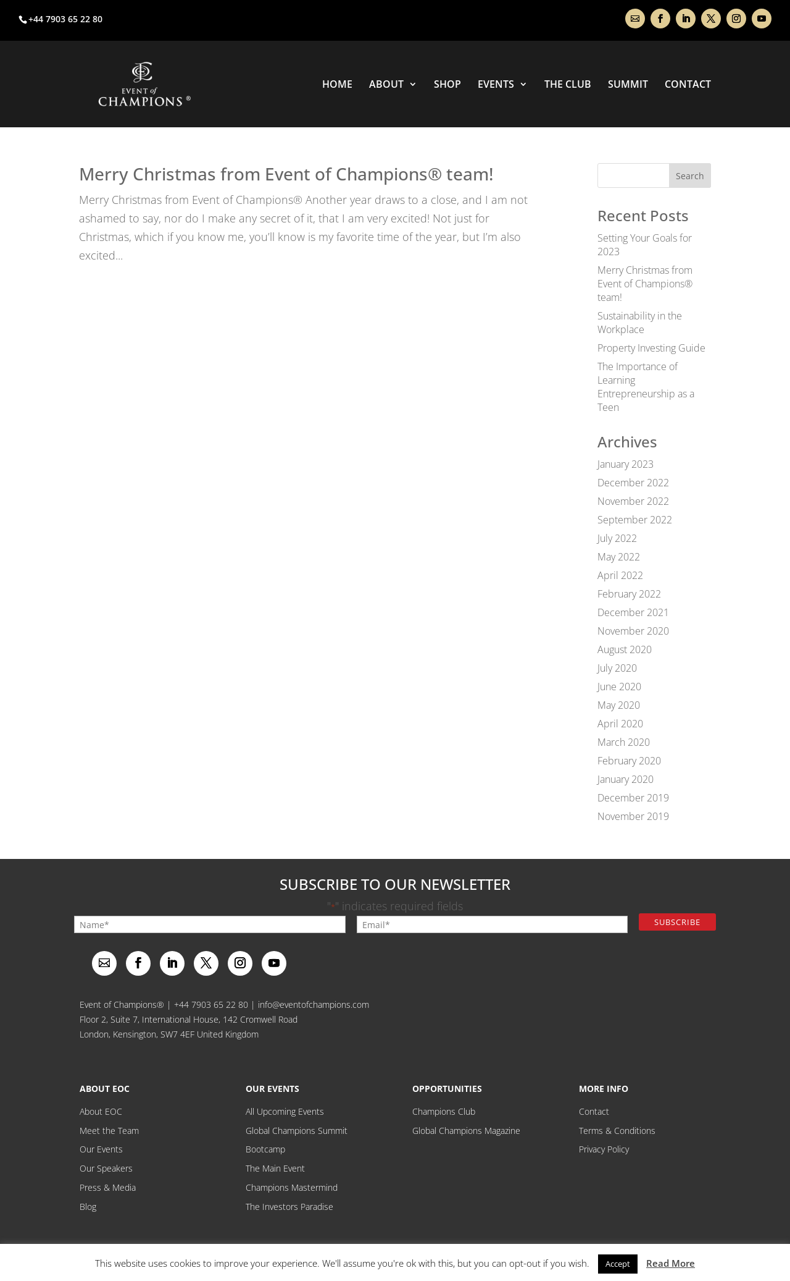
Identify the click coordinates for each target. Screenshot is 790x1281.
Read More (670, 1263)
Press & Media (108, 1187)
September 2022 (634, 519)
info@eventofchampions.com (313, 1004)
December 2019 (633, 798)
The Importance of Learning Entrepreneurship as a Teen (645, 387)
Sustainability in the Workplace (639, 322)
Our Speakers (106, 1168)
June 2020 (619, 686)
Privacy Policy (604, 1149)
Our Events (101, 1149)
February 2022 (629, 594)
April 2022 (620, 575)
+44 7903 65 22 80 (211, 1004)
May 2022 (618, 557)
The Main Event (275, 1168)
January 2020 (625, 779)
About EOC (101, 1111)
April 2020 (620, 723)
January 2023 (625, 464)
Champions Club (443, 1111)
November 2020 (633, 631)
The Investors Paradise (289, 1206)
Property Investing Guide (651, 348)
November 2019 (633, 816)
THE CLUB (567, 85)
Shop (447, 85)
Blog (88, 1206)
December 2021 (633, 612)
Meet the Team (109, 1130)
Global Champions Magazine (466, 1130)
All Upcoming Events (285, 1111)
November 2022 (633, 501)
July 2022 (617, 538)
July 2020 (617, 668)
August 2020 (624, 649)
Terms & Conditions (617, 1130)
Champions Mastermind (292, 1187)
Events (496, 85)
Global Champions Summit (296, 1130)
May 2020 (618, 705)
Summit (628, 85)
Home (337, 85)
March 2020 (623, 742)
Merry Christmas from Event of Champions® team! (286, 173)
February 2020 (629, 760)
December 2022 (633, 482)
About (386, 85)
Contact (688, 85)
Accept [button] (617, 1263)
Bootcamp (265, 1149)
